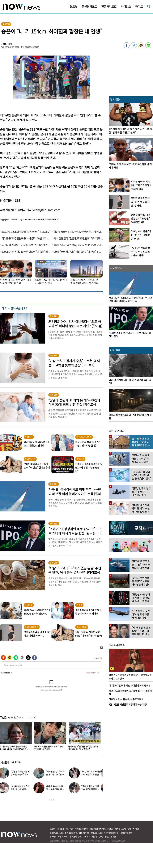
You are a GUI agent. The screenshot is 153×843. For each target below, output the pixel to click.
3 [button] (53, 800)
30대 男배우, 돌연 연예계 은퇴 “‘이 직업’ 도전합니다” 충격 (82, 748)
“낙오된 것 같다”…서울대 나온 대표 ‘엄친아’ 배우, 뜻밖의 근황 (57, 774)
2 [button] (51, 800)
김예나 (4, 43)
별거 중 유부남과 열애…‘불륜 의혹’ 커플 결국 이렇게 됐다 (56, 789)
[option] (49, 737)
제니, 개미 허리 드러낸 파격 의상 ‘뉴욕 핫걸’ (93, 773)
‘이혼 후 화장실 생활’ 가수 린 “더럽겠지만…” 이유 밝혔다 (92, 789)
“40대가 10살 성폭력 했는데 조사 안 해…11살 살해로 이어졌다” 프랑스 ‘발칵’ (48, 749)
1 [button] (49, 800)
